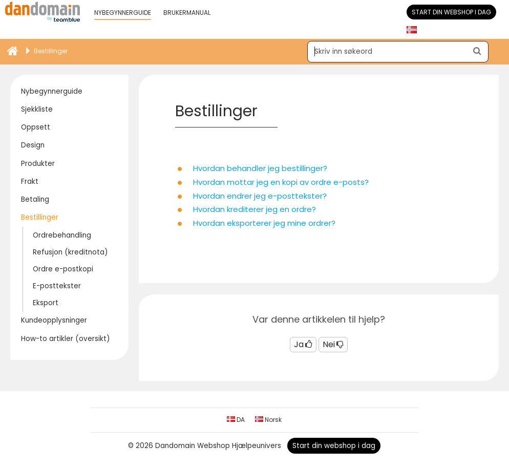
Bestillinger (39, 217)
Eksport (45, 303)
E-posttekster (57, 286)
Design (33, 145)
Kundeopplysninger (54, 320)
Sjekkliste (37, 109)
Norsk (268, 419)
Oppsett (35, 127)
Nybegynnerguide (51, 91)
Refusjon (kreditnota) (70, 252)
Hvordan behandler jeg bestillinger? (260, 168)
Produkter (38, 163)
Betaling (35, 199)
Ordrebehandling (62, 235)
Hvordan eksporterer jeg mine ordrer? (264, 223)
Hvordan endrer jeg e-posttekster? (260, 195)
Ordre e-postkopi (63, 269)
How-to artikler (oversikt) (65, 339)
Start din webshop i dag (451, 12)
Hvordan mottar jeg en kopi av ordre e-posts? (281, 182)
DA (236, 419)
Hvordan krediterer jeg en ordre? (254, 209)
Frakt (29, 181)
